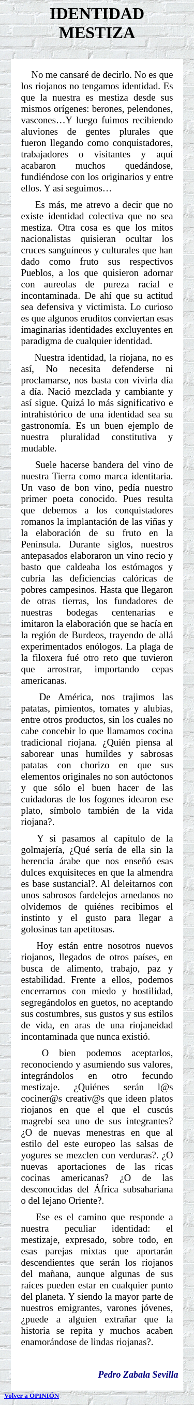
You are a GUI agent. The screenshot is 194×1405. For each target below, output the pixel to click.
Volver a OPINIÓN (31, 1395)
